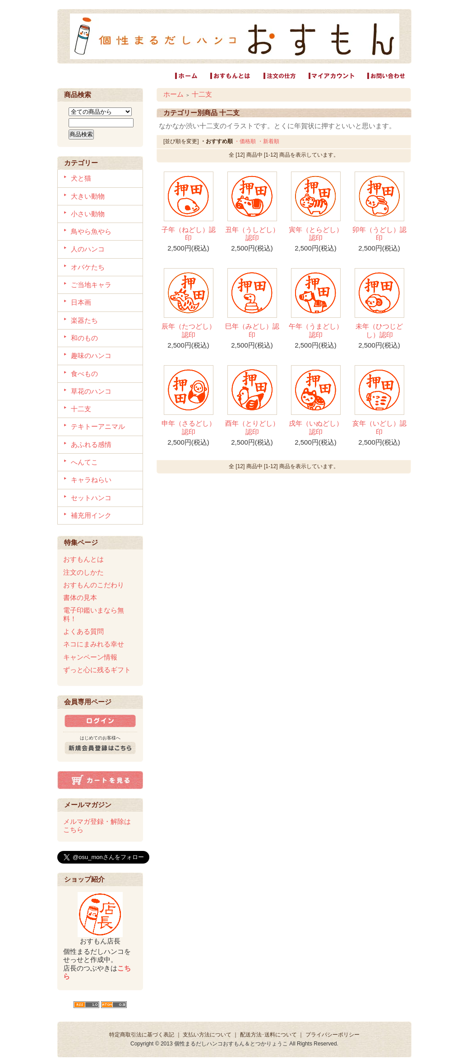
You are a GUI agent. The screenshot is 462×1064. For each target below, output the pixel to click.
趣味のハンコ (91, 355)
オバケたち (88, 267)
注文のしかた (83, 572)
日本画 (81, 302)
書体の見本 (80, 597)
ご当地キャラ (91, 284)
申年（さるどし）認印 (189, 427)
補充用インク (91, 515)
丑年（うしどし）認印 (252, 234)
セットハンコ (91, 498)
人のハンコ (88, 249)
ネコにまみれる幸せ (93, 644)
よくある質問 (83, 631)
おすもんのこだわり (93, 585)
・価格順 (245, 141)
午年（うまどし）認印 (316, 330)
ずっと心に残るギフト (97, 670)
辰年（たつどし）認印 (189, 330)
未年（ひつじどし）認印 (379, 330)
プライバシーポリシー (332, 1034)
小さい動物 (88, 214)
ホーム (173, 94)
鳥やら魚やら (91, 231)
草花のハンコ (91, 391)
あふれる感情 (91, 444)
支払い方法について (207, 1034)
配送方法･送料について (268, 1034)
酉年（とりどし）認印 (252, 427)
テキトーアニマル (98, 426)
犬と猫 (81, 178)
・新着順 (268, 141)
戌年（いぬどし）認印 (316, 427)
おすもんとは (83, 559)
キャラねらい (91, 479)
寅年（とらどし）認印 (316, 234)
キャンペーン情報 (90, 657)
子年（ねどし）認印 (189, 234)
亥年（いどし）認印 (379, 427)
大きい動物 (88, 196)
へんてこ (84, 462)
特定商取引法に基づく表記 (141, 1034)
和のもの (84, 338)
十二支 (81, 409)
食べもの (84, 373)
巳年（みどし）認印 (252, 330)
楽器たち (84, 320)
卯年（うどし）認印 (379, 234)
